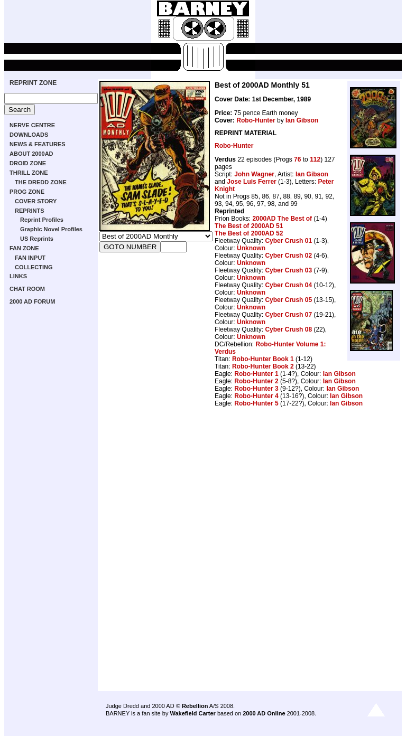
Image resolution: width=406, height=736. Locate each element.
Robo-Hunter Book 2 (263, 366)
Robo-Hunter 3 (256, 388)
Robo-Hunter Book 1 (263, 359)
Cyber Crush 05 (288, 300)
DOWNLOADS (29, 134)
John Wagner (254, 174)
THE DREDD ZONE (41, 182)
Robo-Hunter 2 (256, 381)
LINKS (18, 276)
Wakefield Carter (192, 713)
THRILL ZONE (29, 172)
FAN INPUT (30, 257)
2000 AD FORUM (32, 301)
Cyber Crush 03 (288, 270)
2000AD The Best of (282, 218)
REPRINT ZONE (33, 83)
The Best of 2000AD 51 (249, 226)
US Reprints (36, 238)
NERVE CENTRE (32, 125)
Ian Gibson (301, 120)
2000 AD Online (264, 713)
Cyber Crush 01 (288, 240)
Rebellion (195, 706)
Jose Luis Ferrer (251, 181)
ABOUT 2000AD (31, 153)
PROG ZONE (27, 191)
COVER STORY (36, 201)
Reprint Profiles (41, 219)
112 (315, 159)
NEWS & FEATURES (38, 144)
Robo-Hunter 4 (256, 396)
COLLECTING (34, 267)
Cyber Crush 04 (288, 285)
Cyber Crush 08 (288, 329)
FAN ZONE (24, 248)
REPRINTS (29, 210)
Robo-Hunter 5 (256, 403)
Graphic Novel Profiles (51, 229)
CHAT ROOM (27, 289)
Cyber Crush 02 (288, 255)
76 (297, 159)
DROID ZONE (28, 163)
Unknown (251, 248)
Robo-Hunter (255, 120)
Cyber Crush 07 (288, 314)
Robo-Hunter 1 (256, 374)
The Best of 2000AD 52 (249, 233)
